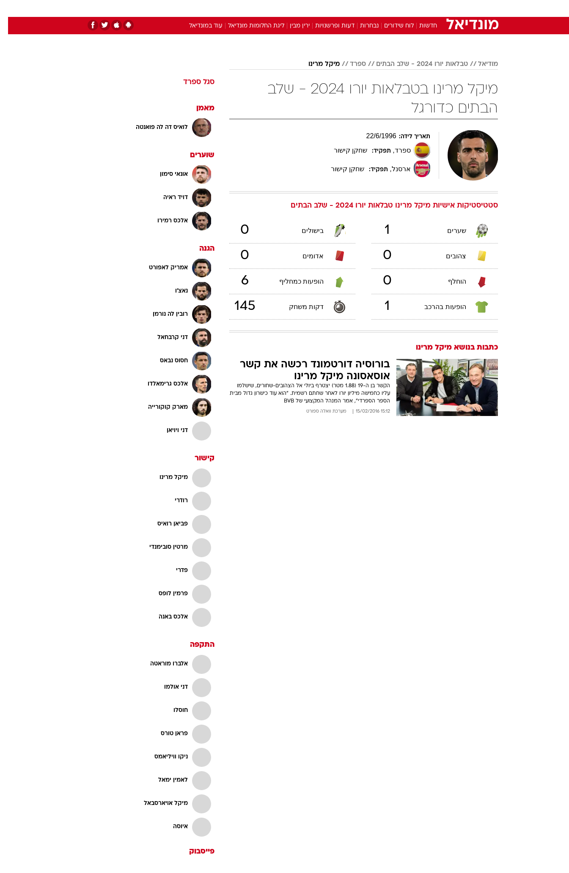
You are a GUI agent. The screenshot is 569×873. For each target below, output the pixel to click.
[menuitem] (429, 8)
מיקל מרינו (316, 64)
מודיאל (480, 64)
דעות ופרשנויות (326, 26)
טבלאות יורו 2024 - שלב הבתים (414, 64)
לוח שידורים (391, 26)
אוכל (306, 8)
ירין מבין (292, 26)
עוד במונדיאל (197, 26)
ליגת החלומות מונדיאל (248, 26)
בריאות (279, 8)
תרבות (378, 8)
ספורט (406, 8)
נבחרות (361, 26)
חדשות (434, 8)
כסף (328, 8)
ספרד (350, 64)
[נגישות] (11, 8)
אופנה (188, 8)
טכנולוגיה (219, 8)
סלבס (351, 8)
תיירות (251, 8)
